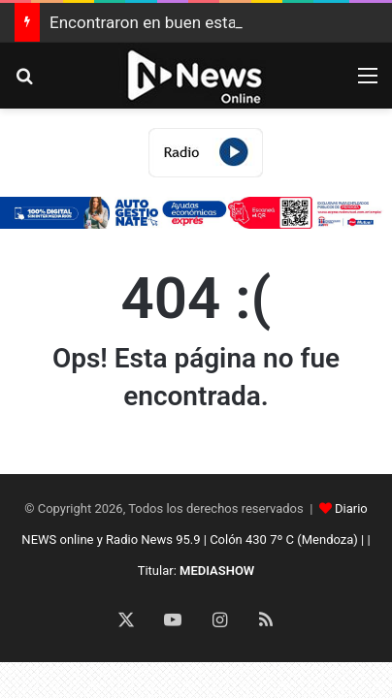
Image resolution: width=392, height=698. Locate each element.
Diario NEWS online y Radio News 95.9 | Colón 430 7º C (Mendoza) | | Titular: (195, 539)
